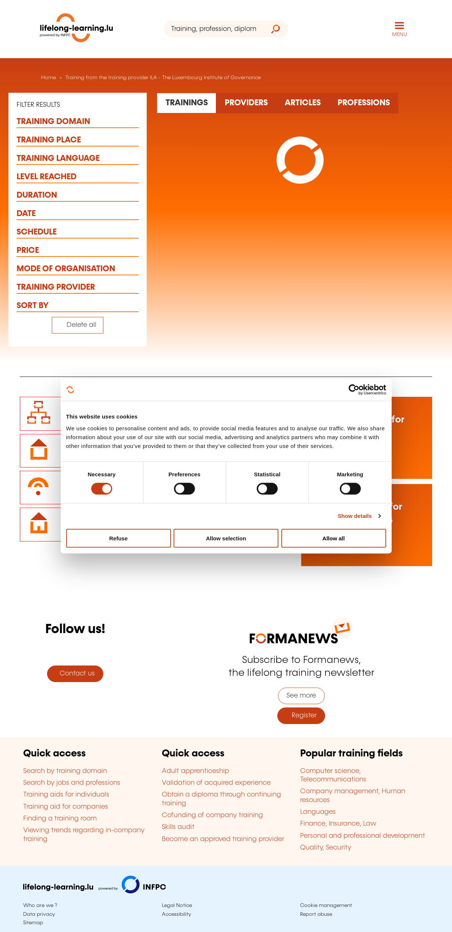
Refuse (118, 538)
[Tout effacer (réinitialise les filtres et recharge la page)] (78, 325)
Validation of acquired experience (216, 783)
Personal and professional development (362, 836)
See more (301, 695)
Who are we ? (40, 905)
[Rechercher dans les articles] (302, 103)
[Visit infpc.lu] (94, 891)
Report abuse (316, 914)
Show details (355, 516)
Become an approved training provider (223, 839)
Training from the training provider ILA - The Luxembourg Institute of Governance (163, 77)
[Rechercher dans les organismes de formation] (246, 103)
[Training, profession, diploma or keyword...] (213, 29)
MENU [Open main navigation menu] (399, 34)
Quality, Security (325, 847)
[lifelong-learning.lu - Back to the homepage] (76, 29)
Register (301, 715)
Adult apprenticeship (195, 771)
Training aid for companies (65, 807)
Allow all (334, 538)
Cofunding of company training (212, 815)
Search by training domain (65, 771)
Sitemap (33, 922)
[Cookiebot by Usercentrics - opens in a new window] (354, 389)
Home (48, 77)
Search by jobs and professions (71, 783)
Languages (318, 812)
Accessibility (176, 914)
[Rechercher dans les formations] (186, 103)
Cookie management (326, 905)
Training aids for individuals (66, 794)
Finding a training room (60, 818)
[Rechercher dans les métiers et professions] (363, 103)
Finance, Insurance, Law (338, 823)
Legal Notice (177, 905)
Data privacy (39, 914)
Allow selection (226, 538)
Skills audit (178, 827)
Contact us (75, 673)
